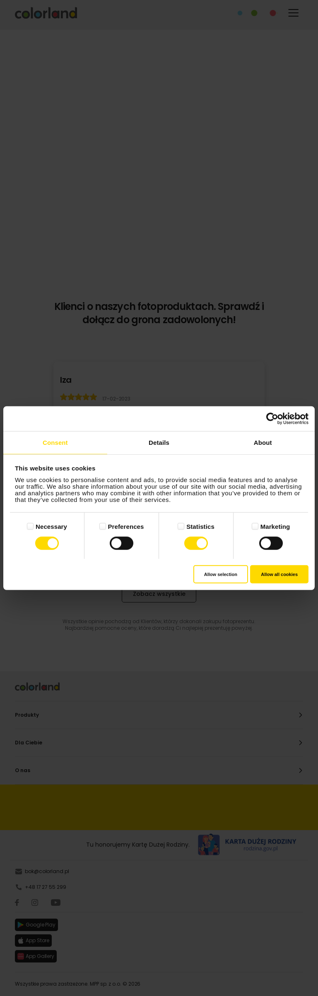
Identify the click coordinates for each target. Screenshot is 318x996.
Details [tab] (159, 442)
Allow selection (220, 574)
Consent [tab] (55, 442)
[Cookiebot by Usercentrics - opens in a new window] (272, 418)
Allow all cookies (279, 574)
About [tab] (263, 442)
